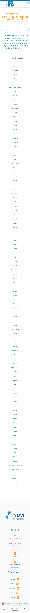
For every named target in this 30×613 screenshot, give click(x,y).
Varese (15, 457)
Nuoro (15, 300)
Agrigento (15, 66)
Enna (15, 185)
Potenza (15, 355)
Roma (15, 385)
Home (2, 14)
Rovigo (15, 389)
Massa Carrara (15, 270)
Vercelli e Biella (15, 470)
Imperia (15, 223)
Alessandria (15, 70)
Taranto (15, 419)
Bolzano (15, 121)
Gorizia (15, 215)
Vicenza (15, 482)
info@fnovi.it (17, 564)
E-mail (13, 593)
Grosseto (15, 219)
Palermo (15, 312)
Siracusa (15, 410)
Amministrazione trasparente (11, 603)
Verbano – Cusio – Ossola (15, 465)
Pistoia (15, 346)
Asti (15, 91)
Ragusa (15, 359)
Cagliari (15, 134)
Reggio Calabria (15, 368)
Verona (15, 474)
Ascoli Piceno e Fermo (15, 87)
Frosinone (15, 206)
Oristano (15, 304)
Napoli (15, 291)
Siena (15, 406)
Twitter (15, 584)
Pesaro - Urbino (15, 329)
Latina (15, 240)
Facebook (13, 579)
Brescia (15, 125)
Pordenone (15, 351)
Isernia (15, 227)
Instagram (15, 588)
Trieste (15, 448)
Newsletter (15, 597)
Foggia (15, 198)
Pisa (15, 342)
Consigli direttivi (7, 29)
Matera (15, 274)
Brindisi (15, 130)
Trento (15, 440)
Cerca (10, 2)
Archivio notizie (18, 29)
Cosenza (15, 168)
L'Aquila (15, 232)
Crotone (15, 176)
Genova (15, 210)
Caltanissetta (15, 138)
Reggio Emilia (15, 372)
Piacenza (15, 338)
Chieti (15, 159)
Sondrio (15, 414)
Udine (15, 453)
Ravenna (15, 363)
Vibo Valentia (15, 478)
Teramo (15, 423)
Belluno (15, 104)
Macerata (15, 261)
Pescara (15, 334)
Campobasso (15, 142)
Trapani (15, 436)
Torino (15, 431)
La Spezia (15, 236)
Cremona (15, 172)
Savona (15, 402)
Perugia (15, 325)
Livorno (15, 249)
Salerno (15, 393)
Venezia (15, 461)
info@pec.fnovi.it (16, 567)
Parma (15, 317)
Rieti (15, 376)
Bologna (15, 117)
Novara (15, 295)
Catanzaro (15, 155)
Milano (15, 283)
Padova (15, 308)
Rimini (15, 380)
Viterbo (15, 487)
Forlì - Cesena (15, 202)
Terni (15, 427)
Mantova (15, 266)
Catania (15, 151)
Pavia (15, 321)
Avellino (15, 96)
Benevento (15, 108)
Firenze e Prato (15, 193)
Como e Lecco (15, 164)
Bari (15, 100)
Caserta (15, 147)
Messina (15, 278)
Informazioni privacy (23, 603)
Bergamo (15, 113)
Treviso (15, 444)
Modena (15, 287)
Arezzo (15, 83)
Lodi (15, 253)
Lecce (15, 244)
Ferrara (15, 189)
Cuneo (15, 181)
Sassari (15, 397)
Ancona (15, 74)
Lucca (15, 257)
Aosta (15, 79)
